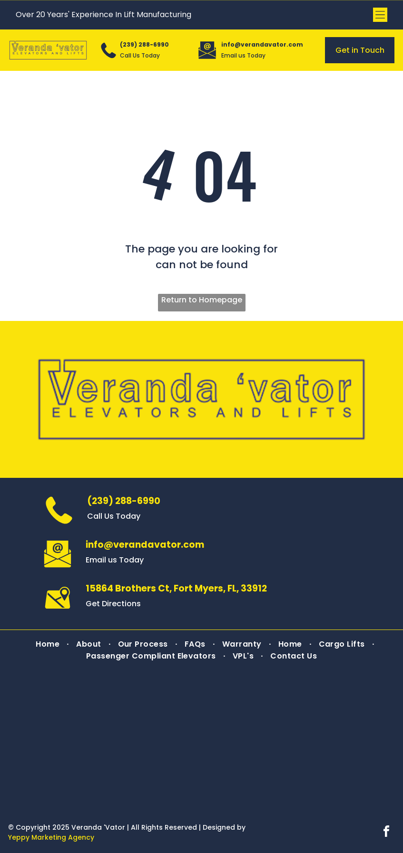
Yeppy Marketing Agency (51, 837)
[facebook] (386, 833)
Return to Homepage (201, 299)
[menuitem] (49, 644)
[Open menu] (380, 15)
